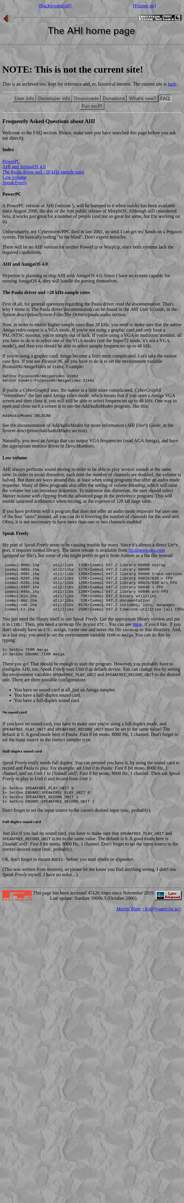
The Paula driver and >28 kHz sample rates (43, 171)
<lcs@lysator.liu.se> (162, 926)
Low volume (14, 177)
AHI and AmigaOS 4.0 (24, 166)
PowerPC (11, 161)
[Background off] (55, 5)
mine (137, 636)
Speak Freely (14, 182)
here (172, 83)
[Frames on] (144, 5)
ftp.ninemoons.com (147, 552)
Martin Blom (128, 926)
